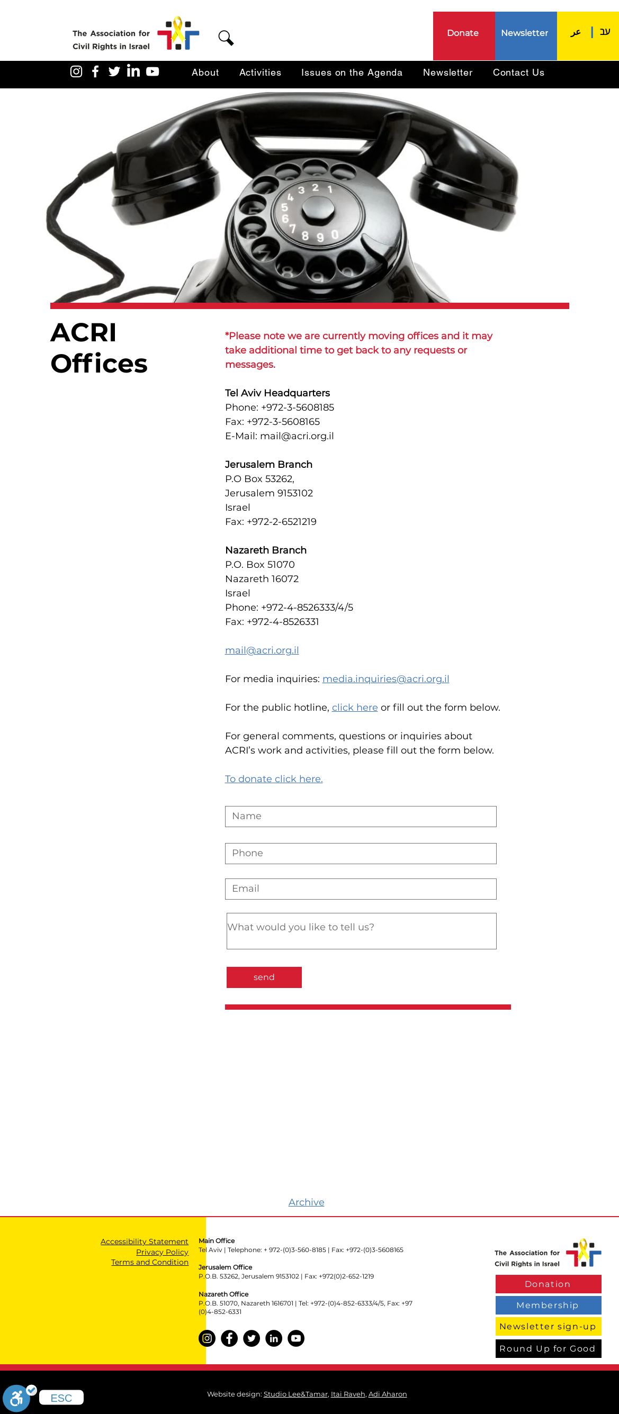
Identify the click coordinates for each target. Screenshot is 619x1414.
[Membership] (549, 1305)
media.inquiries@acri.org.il (386, 679)
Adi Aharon (388, 1394)
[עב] (605, 31)
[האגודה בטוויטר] (114, 71)
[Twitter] (251, 1338)
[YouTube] (296, 1338)
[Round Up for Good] (549, 1348)
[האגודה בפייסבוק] (95, 71)
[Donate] (464, 32)
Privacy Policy (162, 1252)
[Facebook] (229, 1338)
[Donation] (549, 1284)
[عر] (576, 31)
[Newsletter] (526, 32)
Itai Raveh (348, 1394)
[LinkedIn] (133, 71)
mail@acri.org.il (297, 436)
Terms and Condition (150, 1262)
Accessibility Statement (145, 1241)
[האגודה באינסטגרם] (76, 71)
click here (355, 707)
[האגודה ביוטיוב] (152, 71)
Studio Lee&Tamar (296, 1394)
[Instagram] (207, 1338)
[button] (226, 38)
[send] (264, 977)
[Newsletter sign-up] (549, 1326)
